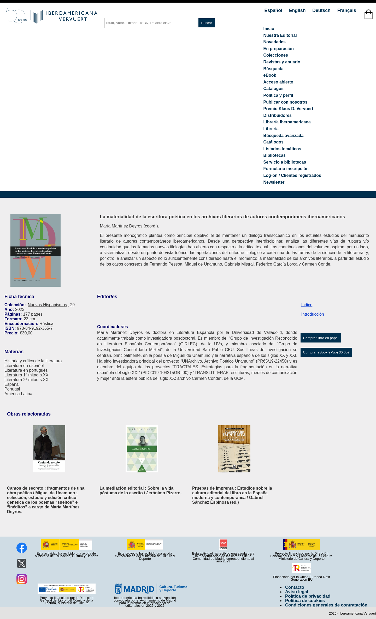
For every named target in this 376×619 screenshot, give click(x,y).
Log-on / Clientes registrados (292, 175)
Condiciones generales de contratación (326, 605)
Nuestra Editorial (280, 35)
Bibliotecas (274, 155)
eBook (269, 75)
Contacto (294, 587)
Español (274, 10)
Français (346, 10)
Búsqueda (273, 69)
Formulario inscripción (286, 168)
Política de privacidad (308, 596)
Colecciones (275, 55)
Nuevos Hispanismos (47, 305)
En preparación (278, 48)
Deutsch (322, 10)
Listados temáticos (282, 149)
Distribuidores (277, 115)
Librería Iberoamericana (287, 122)
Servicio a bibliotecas (284, 162)
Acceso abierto (278, 82)
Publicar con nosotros (285, 102)
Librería (271, 129)
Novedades (274, 42)
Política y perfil (278, 95)
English (298, 10)
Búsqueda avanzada (283, 135)
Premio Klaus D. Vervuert (288, 108)
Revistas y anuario (281, 62)
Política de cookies (305, 600)
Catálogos (273, 88)
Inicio (268, 28)
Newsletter (274, 182)
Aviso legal (296, 591)
